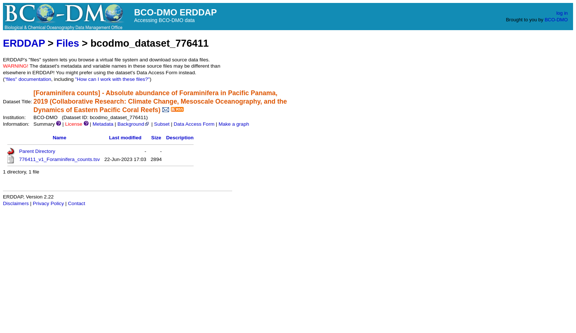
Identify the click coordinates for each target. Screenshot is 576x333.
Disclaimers (16, 203)
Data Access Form (194, 124)
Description (180, 137)
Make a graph (234, 124)
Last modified (125, 137)
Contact (76, 203)
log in (562, 13)
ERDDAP (24, 43)
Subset (161, 124)
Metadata (103, 124)
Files (67, 43)
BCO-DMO (556, 19)
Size (156, 137)
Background (134, 124)
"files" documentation (28, 79)
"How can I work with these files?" (112, 79)
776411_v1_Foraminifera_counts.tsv (59, 159)
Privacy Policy (48, 203)
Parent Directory (37, 151)
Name (59, 137)
